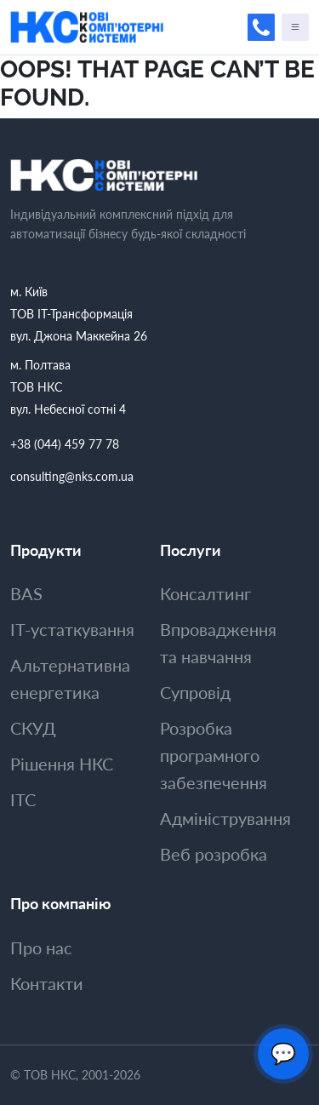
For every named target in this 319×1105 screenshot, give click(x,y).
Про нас (41, 947)
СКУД (33, 728)
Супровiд (195, 692)
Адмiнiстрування (225, 818)
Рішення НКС (61, 763)
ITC (23, 799)
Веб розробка (213, 854)
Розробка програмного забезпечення (213, 755)
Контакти (46, 983)
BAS (26, 593)
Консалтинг (205, 593)
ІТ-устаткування (72, 629)
